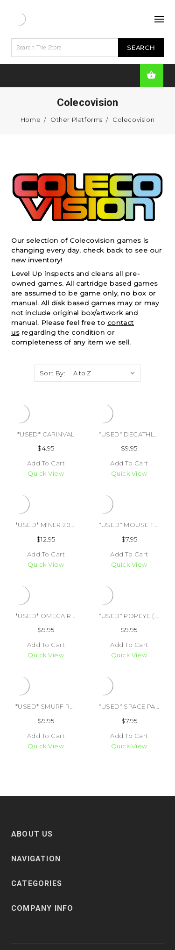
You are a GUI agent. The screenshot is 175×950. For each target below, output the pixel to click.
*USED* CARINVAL (46, 434)
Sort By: (53, 373)
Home (31, 119)
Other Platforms (76, 119)
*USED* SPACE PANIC (133, 706)
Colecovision (133, 119)
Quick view (46, 473)
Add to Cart (46, 463)
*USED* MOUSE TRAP (133, 524)
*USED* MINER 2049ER (51, 524)
